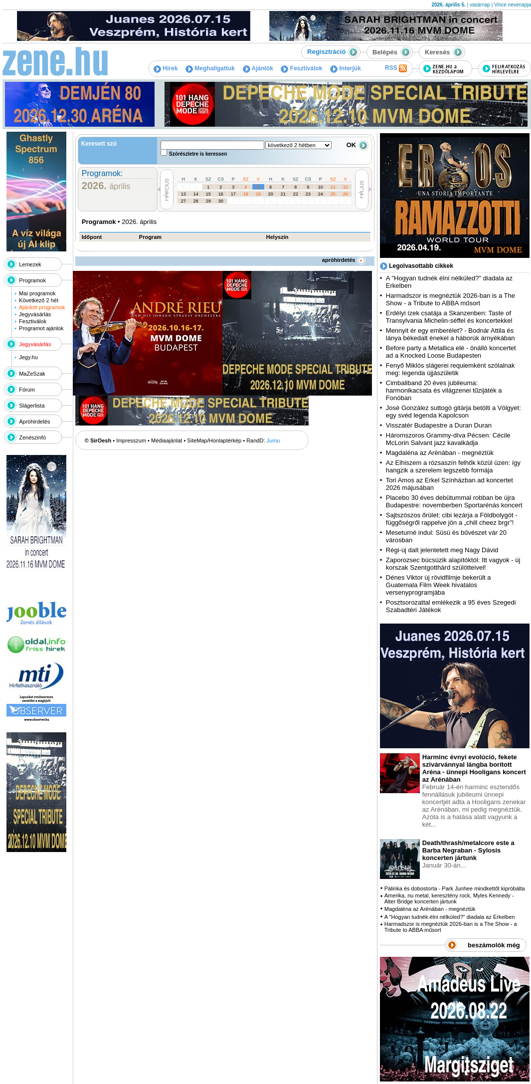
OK (357, 145)
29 (208, 201)
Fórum (27, 390)
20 (270, 194)
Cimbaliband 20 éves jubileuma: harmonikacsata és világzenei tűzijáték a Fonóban (444, 390)
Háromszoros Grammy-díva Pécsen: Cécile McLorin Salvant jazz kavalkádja (448, 439)
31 (195, 187)
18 (245, 194)
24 (320, 194)
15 (208, 194)
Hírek (165, 68)
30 (183, 187)
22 (295, 194)
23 (308, 194)
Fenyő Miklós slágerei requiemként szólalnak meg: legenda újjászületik (450, 369)
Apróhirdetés (34, 422)
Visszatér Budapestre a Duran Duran (439, 425)
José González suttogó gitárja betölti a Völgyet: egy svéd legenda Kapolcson (453, 411)
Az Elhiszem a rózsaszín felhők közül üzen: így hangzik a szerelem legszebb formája (453, 466)
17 (233, 194)
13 (183, 194)
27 (183, 201)
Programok (32, 280)
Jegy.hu (28, 357)
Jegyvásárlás (35, 314)
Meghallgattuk (210, 68)
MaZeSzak (32, 374)
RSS (396, 68)
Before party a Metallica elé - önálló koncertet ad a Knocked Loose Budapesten (451, 351)
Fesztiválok (301, 68)
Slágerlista (31, 406)
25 (333, 194)
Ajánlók (258, 68)
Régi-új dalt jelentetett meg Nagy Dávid (442, 550)
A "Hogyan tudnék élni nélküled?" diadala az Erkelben (449, 917)
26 (345, 194)
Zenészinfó (32, 437)
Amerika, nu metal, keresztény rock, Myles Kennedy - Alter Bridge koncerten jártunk (449, 898)
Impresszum (131, 440)
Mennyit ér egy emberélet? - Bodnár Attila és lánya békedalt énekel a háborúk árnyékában (450, 334)
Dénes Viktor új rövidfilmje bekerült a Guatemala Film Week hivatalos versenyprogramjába (438, 585)
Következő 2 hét (38, 300)
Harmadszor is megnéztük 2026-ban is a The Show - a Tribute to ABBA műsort (450, 299)
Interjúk (345, 68)
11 (333, 187)
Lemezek (30, 264)
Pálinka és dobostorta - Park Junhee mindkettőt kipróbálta (454, 888)
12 (345, 187)
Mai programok (37, 293)
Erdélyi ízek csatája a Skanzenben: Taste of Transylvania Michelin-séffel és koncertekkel (449, 316)
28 (195, 201)
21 (283, 194)
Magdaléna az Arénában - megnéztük (440, 452)
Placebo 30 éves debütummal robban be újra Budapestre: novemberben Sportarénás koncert (454, 501)
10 (320, 187)
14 (195, 194)
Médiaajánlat (166, 440)
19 (258, 194)
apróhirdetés (343, 260)
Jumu (273, 440)
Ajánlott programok (42, 307)
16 (220, 194)
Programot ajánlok (41, 328)
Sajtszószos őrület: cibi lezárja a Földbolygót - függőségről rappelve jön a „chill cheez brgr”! (452, 518)
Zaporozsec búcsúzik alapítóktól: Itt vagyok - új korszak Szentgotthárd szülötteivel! (453, 563)
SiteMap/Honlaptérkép (214, 440)
